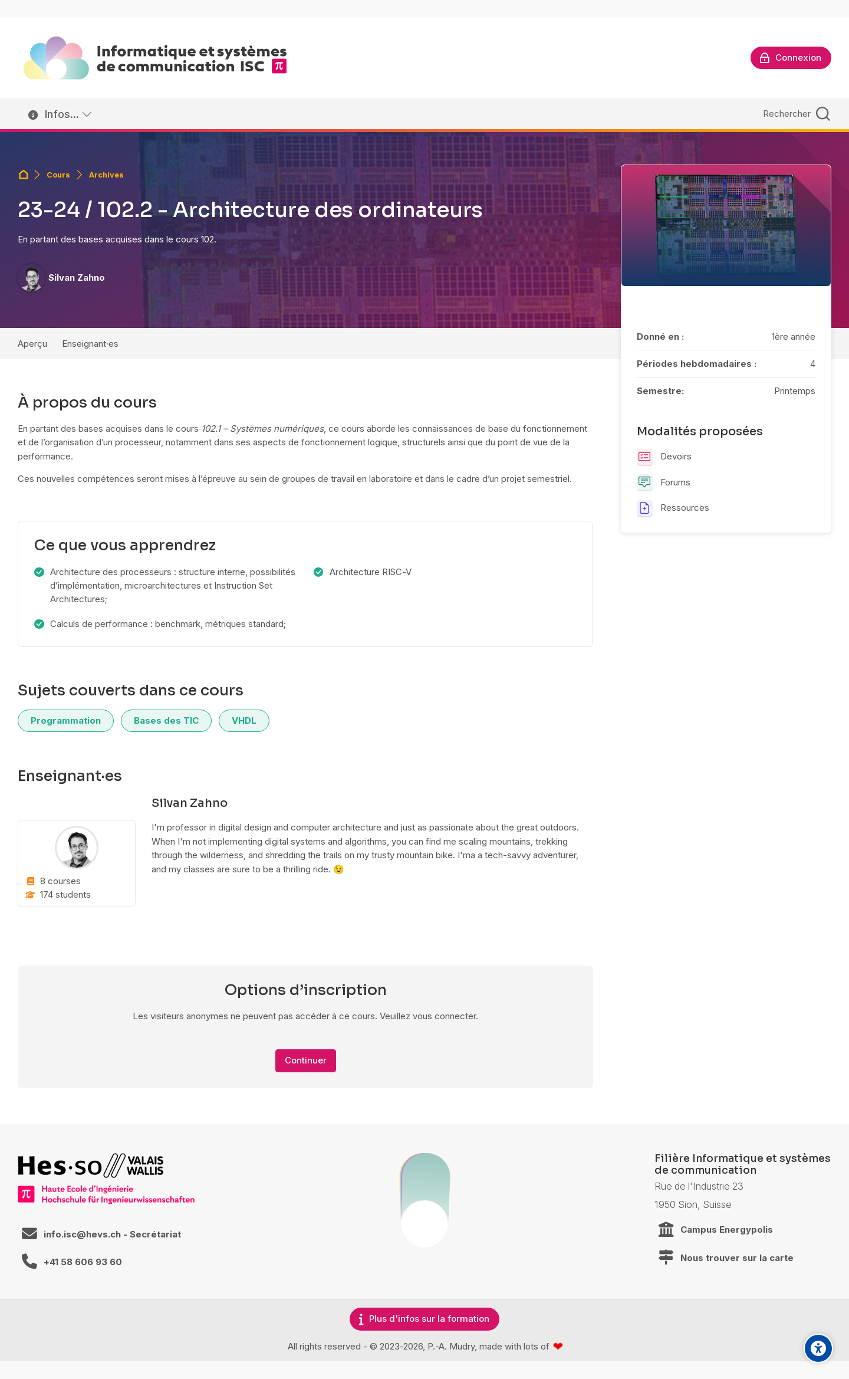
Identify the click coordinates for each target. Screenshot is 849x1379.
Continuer (306, 1060)
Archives (106, 174)
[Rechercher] (795, 113)
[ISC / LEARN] (155, 57)
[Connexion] (791, 58)
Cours (58, 174)
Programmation (66, 720)
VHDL (244, 720)
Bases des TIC (166, 720)
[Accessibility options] (818, 1348)
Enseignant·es (90, 343)
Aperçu (32, 343)
